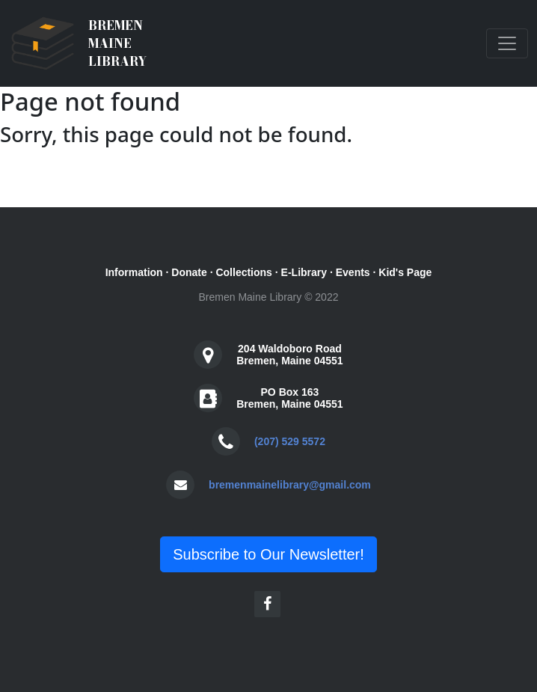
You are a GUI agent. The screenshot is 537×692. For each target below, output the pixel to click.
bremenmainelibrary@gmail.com (290, 485)
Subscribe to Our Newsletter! (268, 554)
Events (353, 272)
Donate (188, 272)
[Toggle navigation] (507, 43)
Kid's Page (405, 272)
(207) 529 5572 (289, 441)
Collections (243, 272)
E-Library (304, 272)
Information (134, 272)
